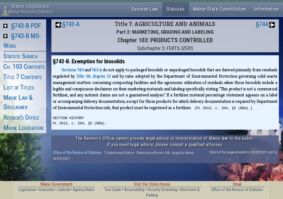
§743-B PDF (26, 26)
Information (267, 9)
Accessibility (134, 189)
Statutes (175, 9)
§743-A (71, 24)
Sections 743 (72, 70)
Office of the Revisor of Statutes (77, 152)
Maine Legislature (23, 128)
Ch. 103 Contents (23, 66)
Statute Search (20, 56)
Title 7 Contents (22, 77)
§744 (262, 24)
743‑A (97, 70)
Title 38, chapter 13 (93, 76)
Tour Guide (112, 189)
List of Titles (18, 87)
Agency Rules (83, 189)
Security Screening (162, 189)
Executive (46, 189)
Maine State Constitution (219, 9)
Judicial (63, 189)
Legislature (27, 189)
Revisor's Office (21, 117)
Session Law (144, 9)
